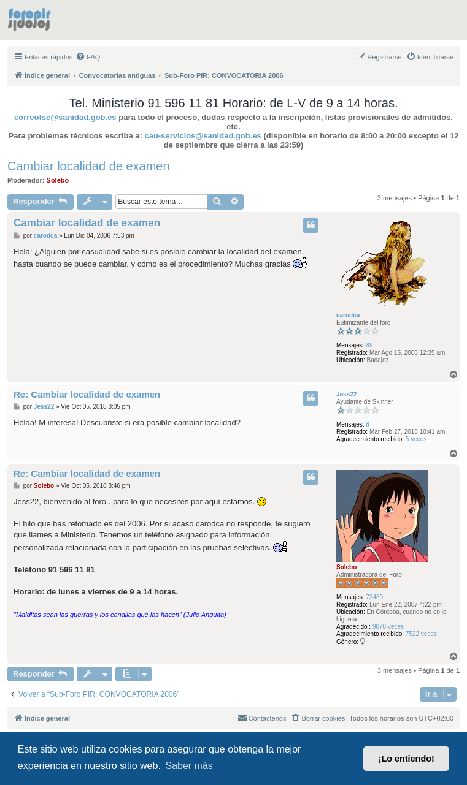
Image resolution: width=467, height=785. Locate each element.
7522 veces (421, 634)
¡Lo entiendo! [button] (406, 759)
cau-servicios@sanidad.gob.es (202, 135)
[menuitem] (87, 57)
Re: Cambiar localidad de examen (87, 394)
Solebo (58, 180)
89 (369, 345)
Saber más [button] (188, 765)
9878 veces (388, 626)
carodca (348, 315)
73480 (374, 597)
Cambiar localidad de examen (88, 166)
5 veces (416, 439)
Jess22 (346, 394)
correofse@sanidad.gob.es (65, 117)
